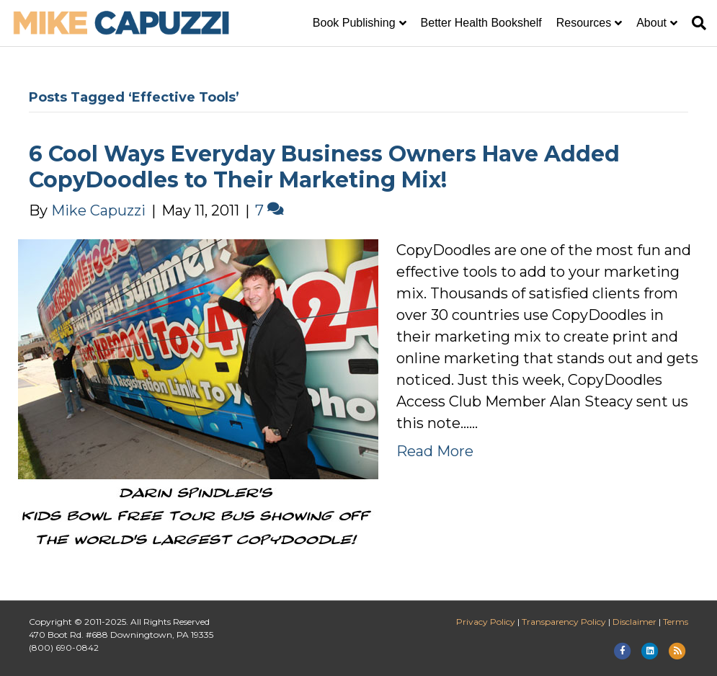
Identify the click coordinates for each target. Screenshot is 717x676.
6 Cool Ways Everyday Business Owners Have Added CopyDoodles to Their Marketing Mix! (324, 167)
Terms (675, 621)
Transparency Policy (564, 621)
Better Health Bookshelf (481, 23)
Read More (434, 451)
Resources (583, 23)
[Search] (695, 23)
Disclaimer (634, 621)
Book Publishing (354, 23)
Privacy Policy (485, 621)
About (651, 23)
